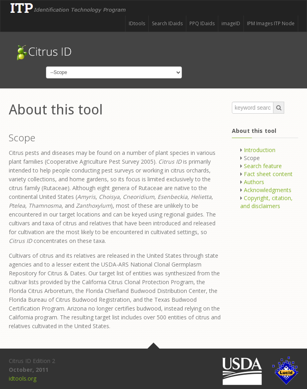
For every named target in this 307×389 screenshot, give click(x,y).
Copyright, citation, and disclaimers (266, 202)
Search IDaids (167, 23)
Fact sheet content (268, 174)
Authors (254, 182)
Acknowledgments (267, 190)
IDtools (137, 23)
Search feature (263, 166)
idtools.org (22, 378)
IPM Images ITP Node (271, 23)
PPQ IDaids (202, 23)
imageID (230, 23)
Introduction (259, 150)
